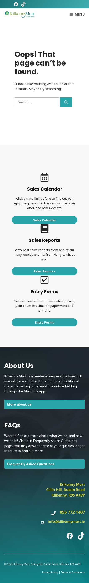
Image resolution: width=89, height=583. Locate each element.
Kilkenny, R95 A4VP (68, 495)
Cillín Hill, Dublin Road (65, 489)
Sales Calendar (44, 220)
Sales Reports (44, 271)
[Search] (66, 102)
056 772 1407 (72, 512)
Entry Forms (44, 322)
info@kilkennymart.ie (66, 521)
